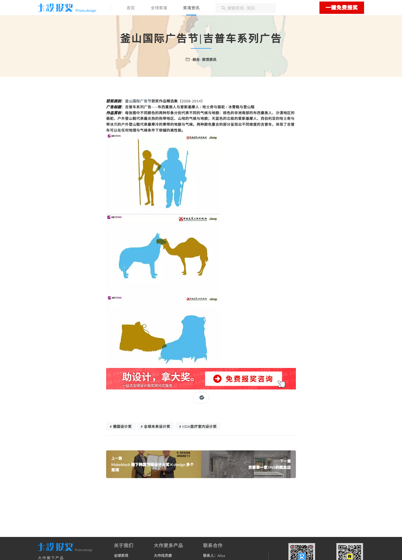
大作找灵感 (163, 555)
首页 (131, 8)
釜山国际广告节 (138, 101)
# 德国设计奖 (121, 426)
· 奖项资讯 (208, 59)
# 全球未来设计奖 (155, 426)
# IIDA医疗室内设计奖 (198, 426)
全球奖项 (159, 8)
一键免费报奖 (342, 8)
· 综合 (195, 59)
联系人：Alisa (214, 555)
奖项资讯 (191, 8)
